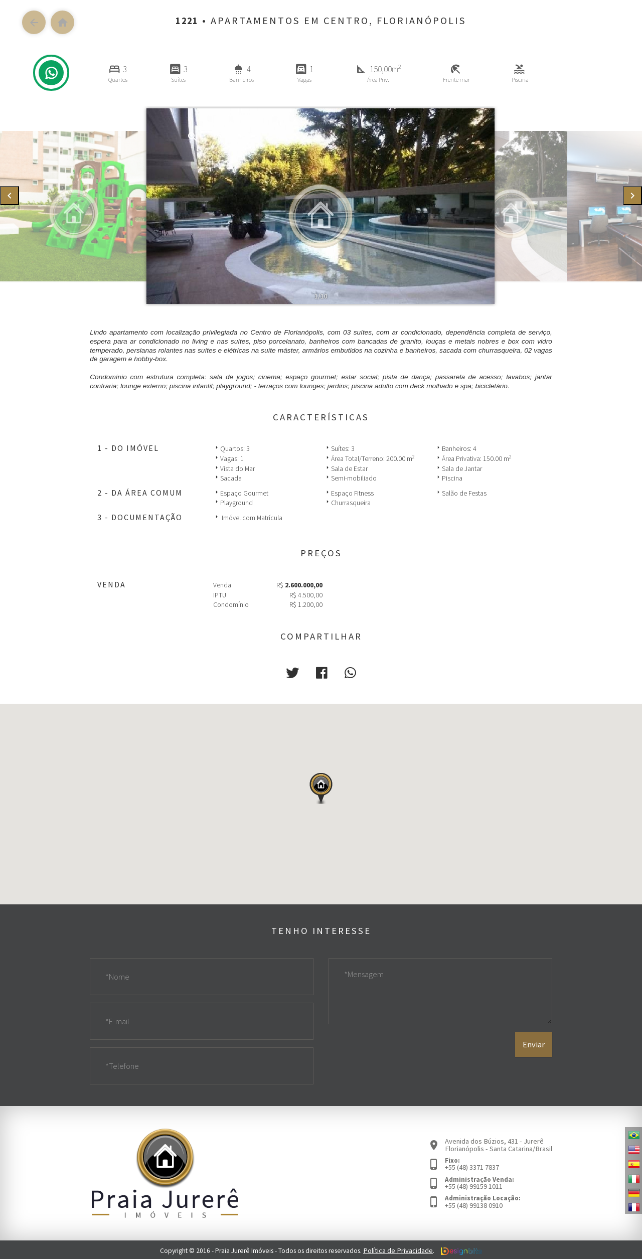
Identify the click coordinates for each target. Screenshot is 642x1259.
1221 (187, 20)
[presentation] (9, 196)
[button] (294, 672)
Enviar (534, 1058)
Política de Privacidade (398, 1248)
